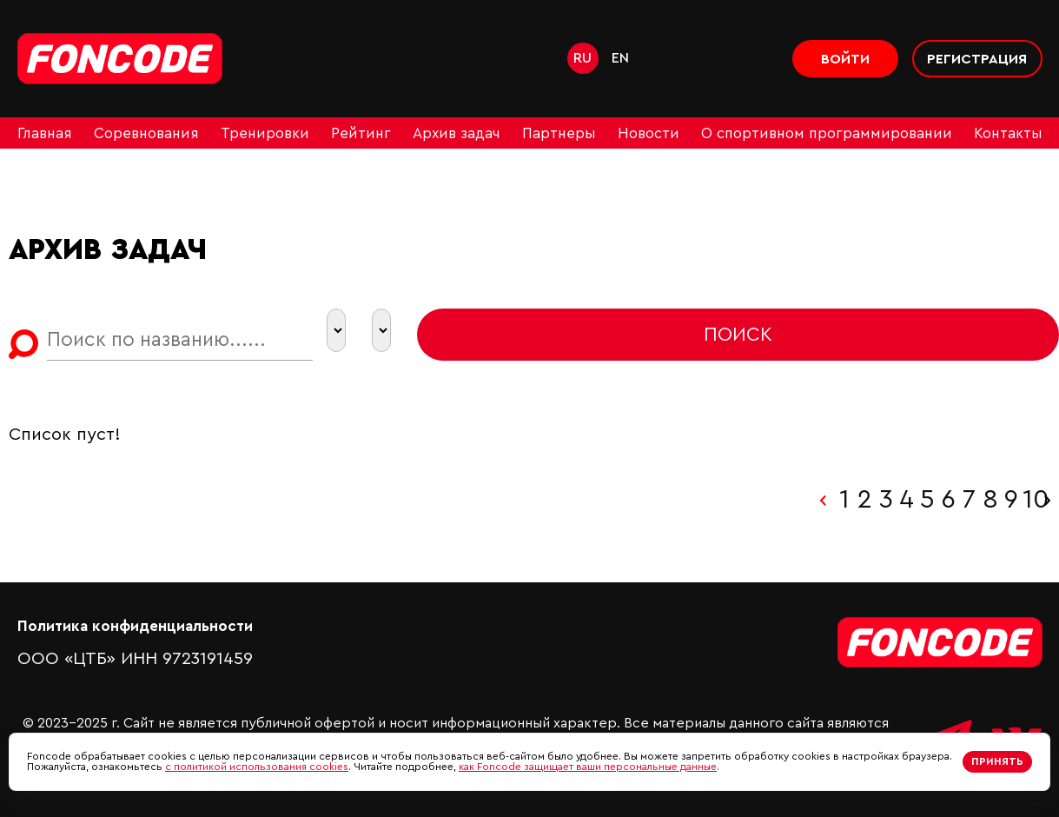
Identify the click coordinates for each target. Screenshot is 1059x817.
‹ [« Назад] (823, 500)
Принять (997, 761)
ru (582, 58)
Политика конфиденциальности (135, 626)
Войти (845, 59)
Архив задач (456, 133)
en (620, 58)
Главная (44, 133)
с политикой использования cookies (256, 766)
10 (1032, 500)
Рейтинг (361, 133)
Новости (648, 133)
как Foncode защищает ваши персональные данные (588, 766)
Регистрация (977, 59)
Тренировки (265, 133)
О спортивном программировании (826, 133)
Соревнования (146, 133)
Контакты (1008, 133)
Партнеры (559, 133)
